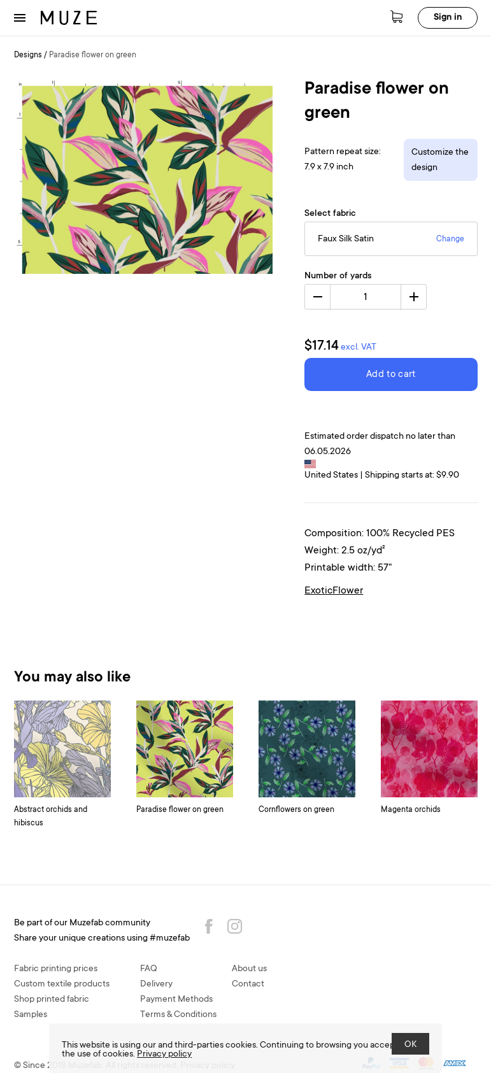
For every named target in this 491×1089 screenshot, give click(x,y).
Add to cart (391, 374)
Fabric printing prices (55, 969)
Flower (347, 591)
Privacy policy (164, 1055)
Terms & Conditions (178, 1015)
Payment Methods (176, 1000)
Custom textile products (62, 984)
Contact (248, 984)
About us (249, 969)
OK (410, 1045)
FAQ (148, 969)
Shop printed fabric (51, 1000)
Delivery (156, 984)
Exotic (318, 591)
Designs (28, 55)
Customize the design (440, 160)
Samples (30, 1015)
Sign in (448, 18)
